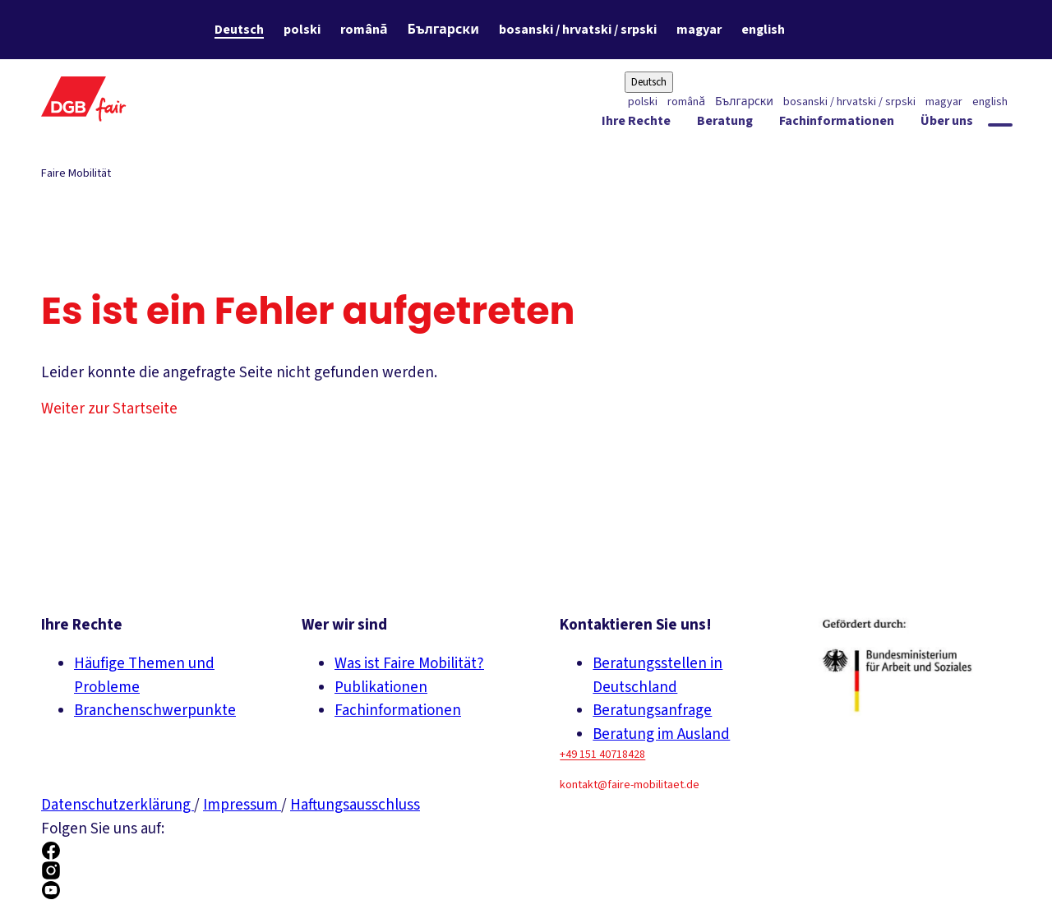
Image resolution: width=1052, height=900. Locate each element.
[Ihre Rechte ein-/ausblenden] (636, 124)
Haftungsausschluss (355, 805)
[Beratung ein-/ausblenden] (725, 124)
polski (302, 30)
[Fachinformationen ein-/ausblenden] (836, 124)
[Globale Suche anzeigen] (1000, 125)
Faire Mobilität (76, 173)
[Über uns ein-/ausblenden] (946, 124)
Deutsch (239, 30)
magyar (699, 30)
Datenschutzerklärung (117, 805)
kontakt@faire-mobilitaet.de (629, 785)
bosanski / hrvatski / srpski (578, 30)
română (364, 30)
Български (443, 30)
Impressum (242, 805)
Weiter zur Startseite (109, 409)
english (763, 30)
